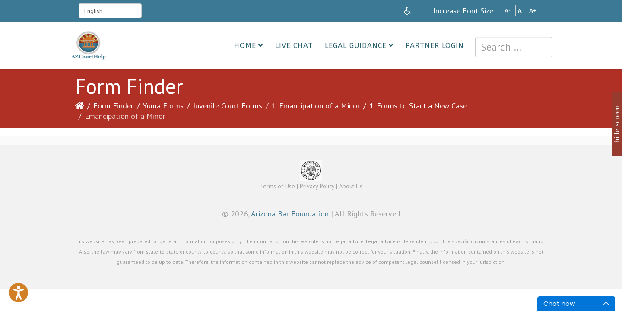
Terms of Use (277, 186)
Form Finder (113, 106)
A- (508, 10)
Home (245, 45)
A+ (532, 10)
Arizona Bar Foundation (290, 214)
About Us (350, 186)
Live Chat (294, 45)
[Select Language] (110, 10)
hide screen (617, 124)
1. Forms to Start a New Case (418, 106)
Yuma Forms (163, 106)
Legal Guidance (356, 45)
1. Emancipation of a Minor (316, 106)
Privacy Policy (317, 186)
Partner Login (435, 45)
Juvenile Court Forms (227, 106)
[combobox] (513, 47)
